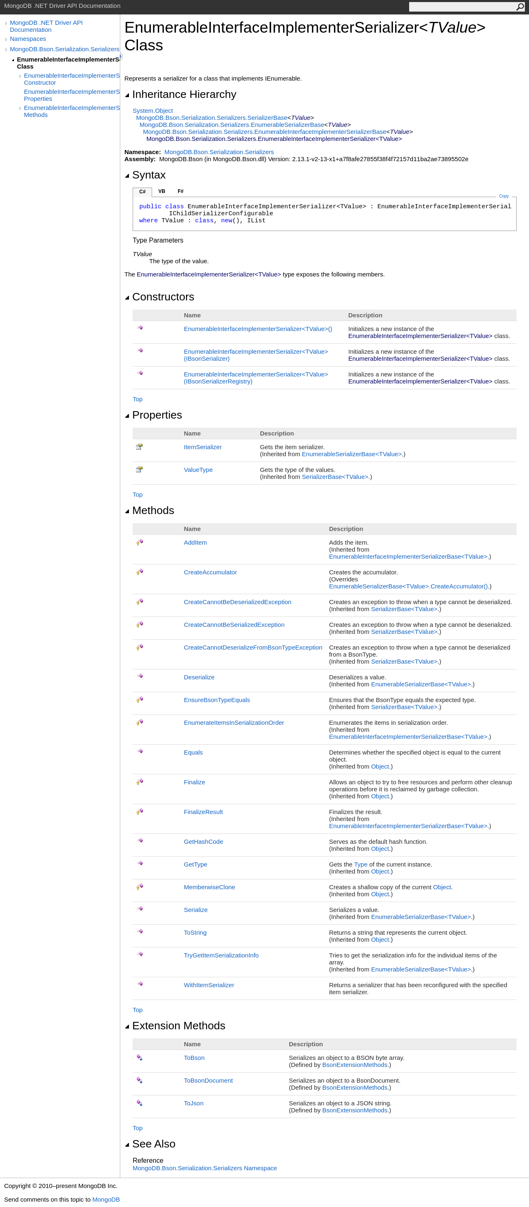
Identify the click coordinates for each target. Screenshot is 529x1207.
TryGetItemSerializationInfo (221, 955)
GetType (195, 864)
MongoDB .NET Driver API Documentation (46, 26)
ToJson (194, 1103)
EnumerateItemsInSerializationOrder (234, 722)
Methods (149, 510)
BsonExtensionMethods (355, 1064)
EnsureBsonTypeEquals (217, 699)
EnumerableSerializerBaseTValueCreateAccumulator (408, 586)
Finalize (194, 782)
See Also (150, 1144)
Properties (153, 415)
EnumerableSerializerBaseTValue (352, 453)
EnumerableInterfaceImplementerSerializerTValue (258, 328)
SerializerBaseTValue (335, 476)
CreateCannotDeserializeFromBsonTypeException (253, 647)
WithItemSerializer (209, 984)
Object (380, 766)
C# (142, 192)
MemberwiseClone (209, 886)
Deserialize (199, 677)
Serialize (196, 909)
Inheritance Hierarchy (180, 94)
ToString (195, 932)
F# (180, 191)
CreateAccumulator (210, 572)
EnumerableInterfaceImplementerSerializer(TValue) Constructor (72, 79)
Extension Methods (175, 1025)
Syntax (145, 175)
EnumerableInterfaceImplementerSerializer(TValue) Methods (72, 111)
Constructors (159, 296)
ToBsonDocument (208, 1080)
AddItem (195, 542)
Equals (193, 752)
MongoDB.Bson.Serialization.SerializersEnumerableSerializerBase (232, 124)
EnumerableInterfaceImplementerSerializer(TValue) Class (68, 63)
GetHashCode (203, 841)
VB (161, 191)
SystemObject (153, 110)
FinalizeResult (203, 811)
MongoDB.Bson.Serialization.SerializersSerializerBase (211, 117)
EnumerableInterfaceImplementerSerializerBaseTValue (408, 556)
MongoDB (106, 1199)
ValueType (198, 469)
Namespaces (28, 38)
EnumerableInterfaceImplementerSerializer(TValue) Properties (72, 95)
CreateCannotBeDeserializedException (237, 601)
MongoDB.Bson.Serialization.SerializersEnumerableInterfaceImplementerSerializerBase (264, 131)
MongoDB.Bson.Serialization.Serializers (64, 48)
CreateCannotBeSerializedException (234, 624)
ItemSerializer (203, 446)
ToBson (194, 1057)
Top (138, 398)
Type (361, 864)
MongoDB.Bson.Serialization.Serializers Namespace (205, 1167)
